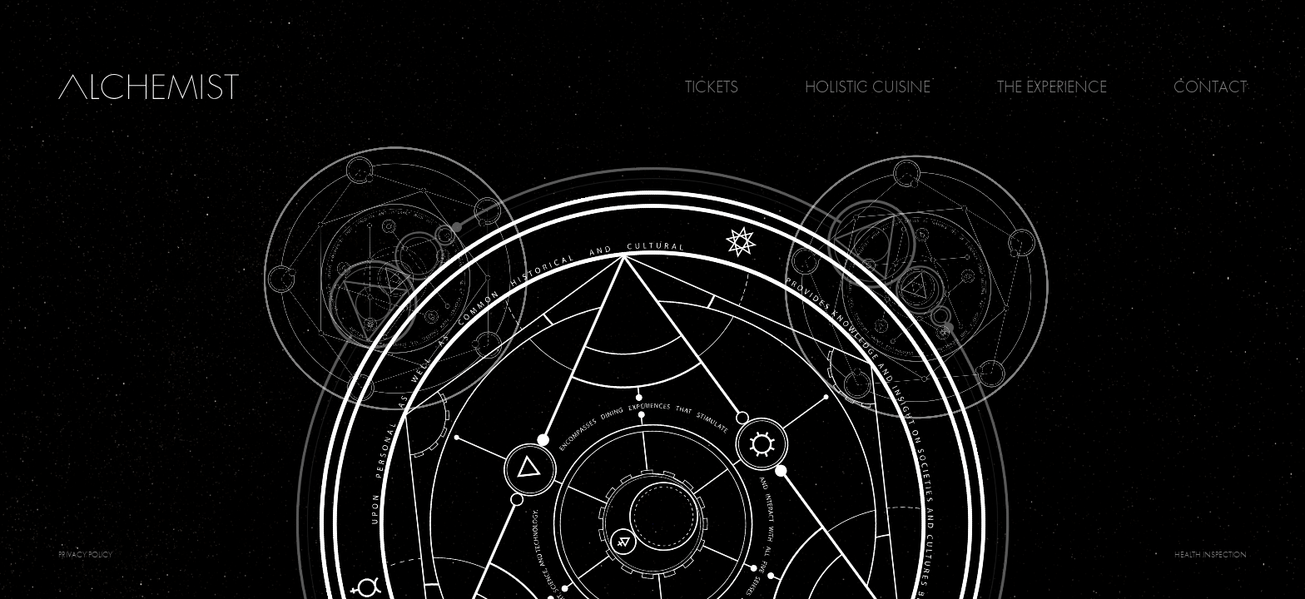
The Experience (1052, 86)
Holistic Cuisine (867, 86)
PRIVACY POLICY (85, 554)
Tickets (711, 86)
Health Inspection (1210, 554)
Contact (1210, 86)
